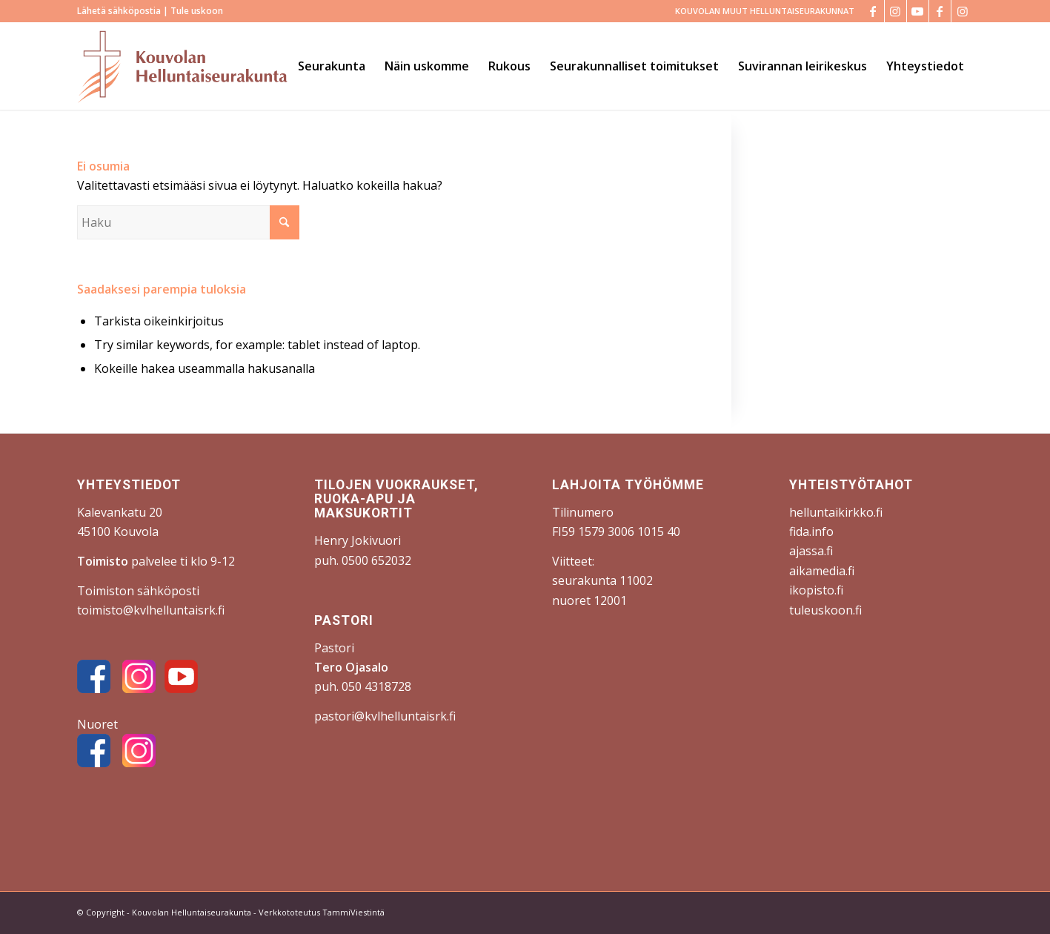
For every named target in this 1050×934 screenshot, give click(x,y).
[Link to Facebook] (873, 11)
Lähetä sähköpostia (119, 10)
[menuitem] (761, 11)
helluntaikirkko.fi (836, 512)
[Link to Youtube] (917, 11)
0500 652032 (376, 560)
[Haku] (188, 222)
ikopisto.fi (816, 590)
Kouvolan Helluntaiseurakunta (191, 912)
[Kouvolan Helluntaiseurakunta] (182, 66)
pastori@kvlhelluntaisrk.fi (385, 716)
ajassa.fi (811, 551)
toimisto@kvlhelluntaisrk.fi (151, 610)
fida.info (811, 531)
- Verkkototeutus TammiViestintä (318, 912)
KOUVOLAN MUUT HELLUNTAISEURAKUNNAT (764, 10)
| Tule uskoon (192, 10)
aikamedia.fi (821, 571)
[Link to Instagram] (895, 11)
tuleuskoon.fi (825, 610)
